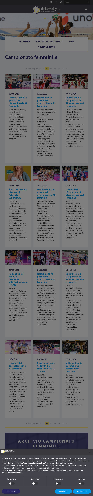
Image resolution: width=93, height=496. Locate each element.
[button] (90, 452)
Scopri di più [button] (11, 491)
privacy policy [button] (72, 458)
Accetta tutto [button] (82, 491)
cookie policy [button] (69, 463)
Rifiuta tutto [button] (63, 491)
